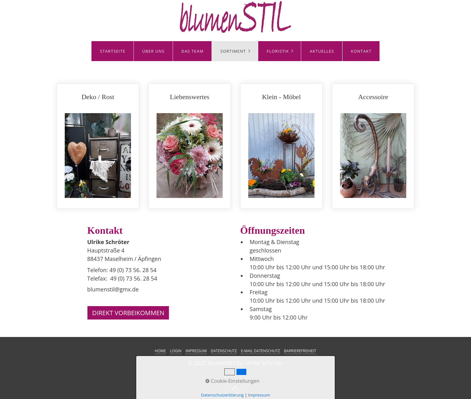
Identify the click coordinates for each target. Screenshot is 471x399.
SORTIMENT (233, 51)
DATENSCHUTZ (224, 350)
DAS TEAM (192, 51)
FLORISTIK (278, 51)
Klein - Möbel (281, 146)
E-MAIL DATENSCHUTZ (260, 350)
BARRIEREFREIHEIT (300, 350)
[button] (128, 313)
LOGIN (175, 350)
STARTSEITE (112, 51)
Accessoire (373, 146)
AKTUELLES (322, 51)
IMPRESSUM (196, 350)
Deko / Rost (98, 146)
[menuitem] (112, 51)
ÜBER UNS (153, 51)
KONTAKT (361, 51)
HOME (160, 350)
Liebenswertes (190, 146)
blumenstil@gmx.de (112, 289)
